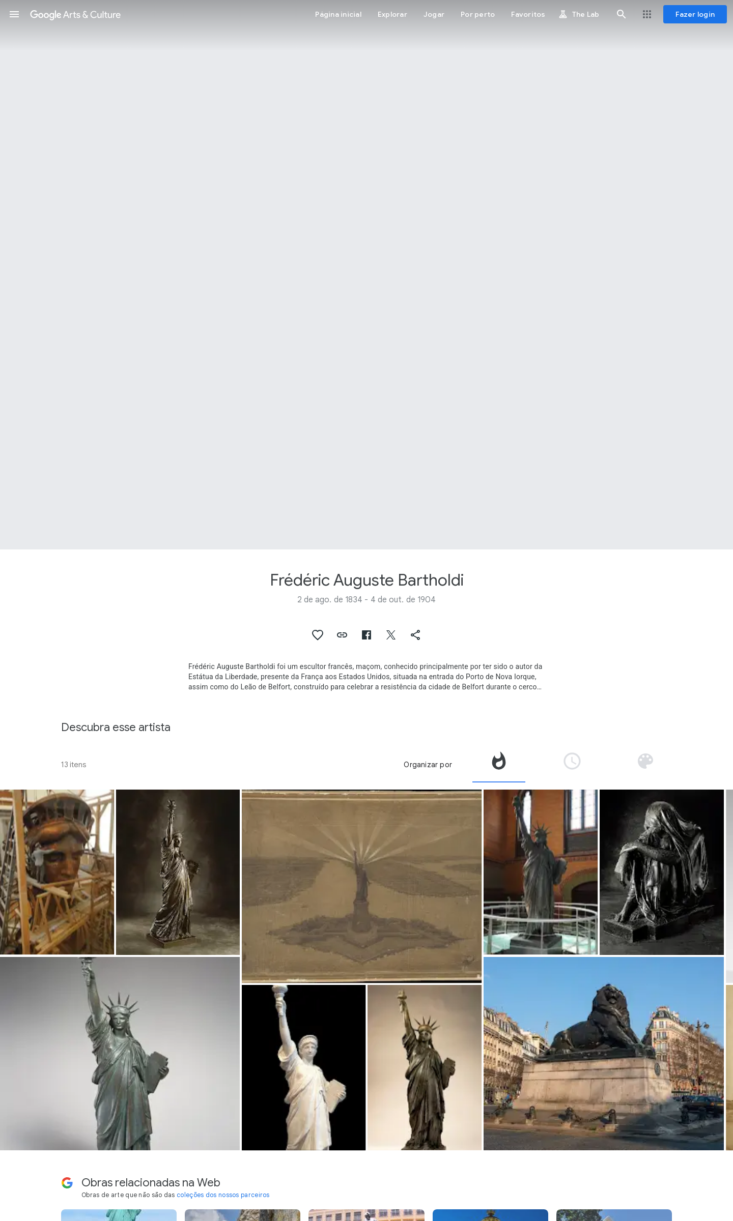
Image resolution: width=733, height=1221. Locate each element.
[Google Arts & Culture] (75, 14)
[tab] (498, 764)
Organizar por (428, 764)
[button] (14, 14)
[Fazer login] (695, 14)
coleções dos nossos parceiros (223, 1195)
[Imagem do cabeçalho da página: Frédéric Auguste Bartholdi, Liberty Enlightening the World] (366, 274)
